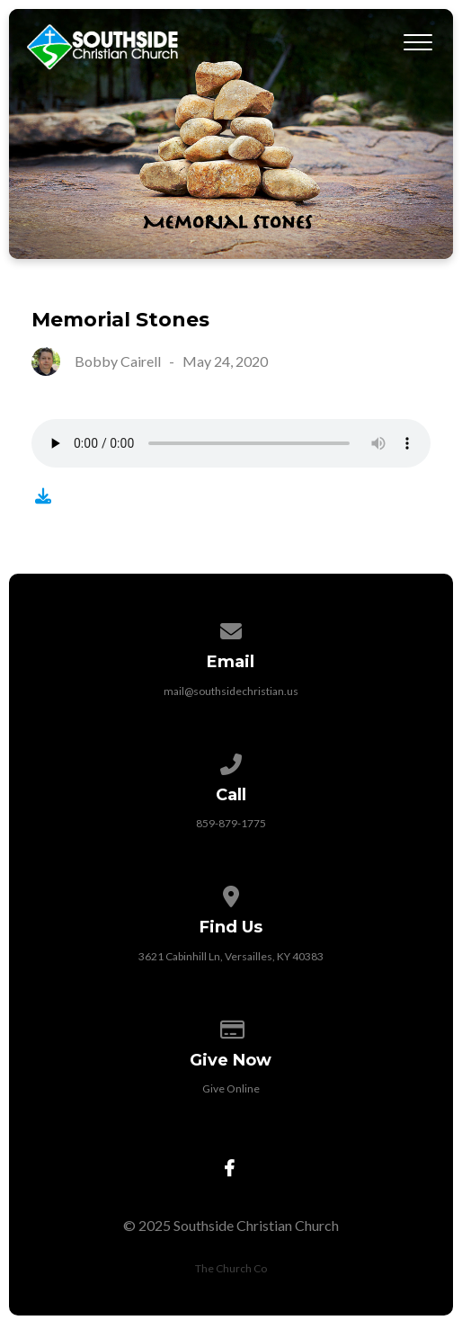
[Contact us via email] (231, 628)
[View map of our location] (231, 893)
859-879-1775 (231, 823)
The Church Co (231, 1268)
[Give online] (231, 1026)
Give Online (231, 1088)
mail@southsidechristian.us (231, 691)
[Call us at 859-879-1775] (231, 761)
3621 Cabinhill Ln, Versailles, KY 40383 (231, 956)
